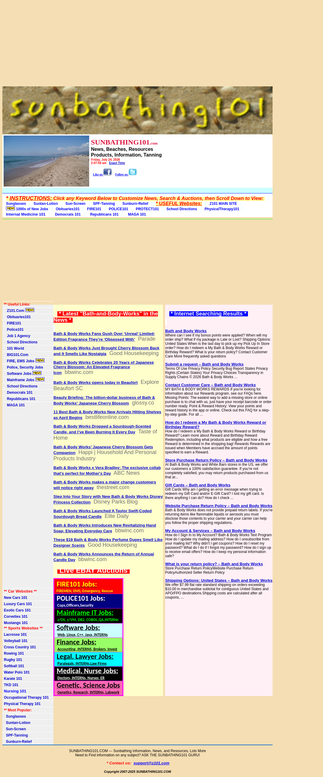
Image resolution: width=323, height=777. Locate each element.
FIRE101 (94, 209)
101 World (14, 348)
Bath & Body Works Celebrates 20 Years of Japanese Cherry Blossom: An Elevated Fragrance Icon (103, 367)
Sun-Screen (75, 204)
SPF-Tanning (104, 204)
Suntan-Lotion (46, 204)
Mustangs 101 (16, 623)
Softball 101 (14, 666)
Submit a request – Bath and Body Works (204, 364)
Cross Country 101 (20, 647)
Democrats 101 (67, 214)
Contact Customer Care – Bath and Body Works (210, 385)
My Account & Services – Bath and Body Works (210, 530)
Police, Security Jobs (24, 367)
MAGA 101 (136, 214)
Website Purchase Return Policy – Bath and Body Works (218, 506)
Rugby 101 (13, 660)
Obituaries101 (68, 209)
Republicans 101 (103, 214)
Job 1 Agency (17, 336)
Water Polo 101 (17, 672)
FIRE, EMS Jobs (24, 360)
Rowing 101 (14, 653)
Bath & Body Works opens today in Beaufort (95, 382)
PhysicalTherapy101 (222, 209)
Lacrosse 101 (15, 634)
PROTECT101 (147, 209)
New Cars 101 (15, 598)
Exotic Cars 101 (17, 610)
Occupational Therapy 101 (26, 697)
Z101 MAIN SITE (223, 204)
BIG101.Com (16, 355)
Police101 (13, 329)
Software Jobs (22, 373)
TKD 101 (11, 685)
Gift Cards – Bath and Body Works (197, 485)
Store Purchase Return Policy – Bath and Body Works (216, 460)
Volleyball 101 (16, 641)
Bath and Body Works (186, 331)
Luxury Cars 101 (18, 604)
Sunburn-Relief (135, 204)
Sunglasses (16, 204)
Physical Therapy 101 (22, 704)
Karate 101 (13, 679)
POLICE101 (118, 209)
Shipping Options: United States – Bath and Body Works (218, 580)
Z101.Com (19, 310)
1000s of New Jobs (27, 208)
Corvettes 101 (16, 616)
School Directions (182, 209)
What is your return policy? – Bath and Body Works (214, 564)
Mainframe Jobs (24, 379)
